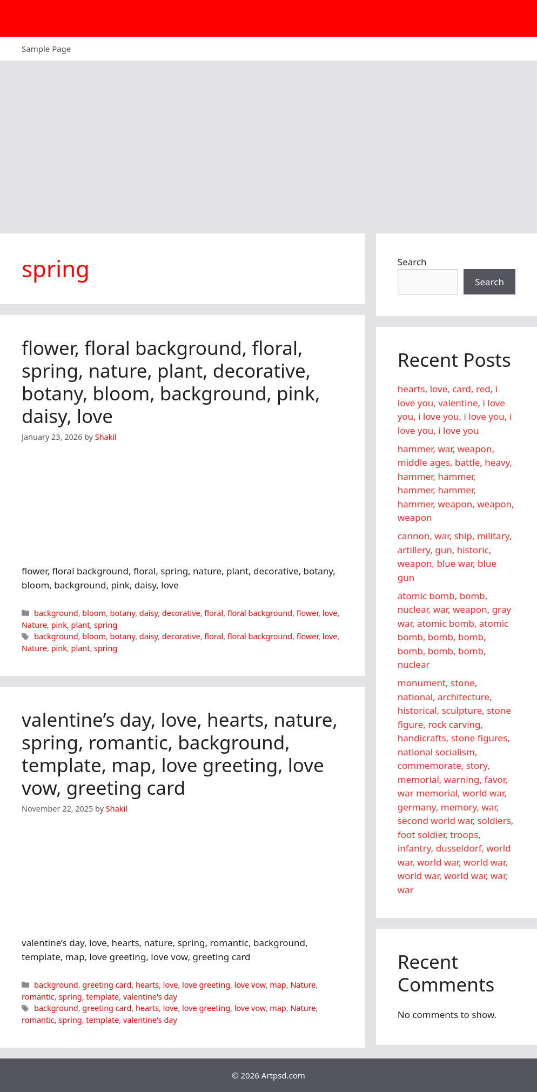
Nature (34, 625)
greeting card (106, 985)
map (278, 985)
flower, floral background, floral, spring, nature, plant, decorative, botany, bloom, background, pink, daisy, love (171, 381)
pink (59, 625)
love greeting (206, 985)
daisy (148, 613)
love (330, 613)
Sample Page (46, 48)
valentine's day (150, 996)
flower (307, 613)
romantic (38, 996)
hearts (147, 985)
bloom (94, 613)
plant (80, 625)
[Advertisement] (268, 141)
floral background (259, 613)
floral (213, 613)
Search (412, 262)
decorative (181, 613)
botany (123, 613)
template (102, 996)
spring (105, 625)
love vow (250, 985)
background (56, 613)
